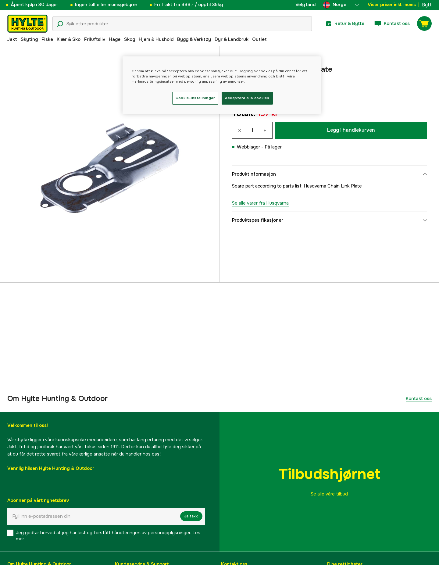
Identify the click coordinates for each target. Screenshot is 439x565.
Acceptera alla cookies (247, 98)
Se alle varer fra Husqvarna (260, 203)
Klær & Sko (68, 39)
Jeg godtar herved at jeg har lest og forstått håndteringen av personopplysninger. (108, 536)
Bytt (427, 5)
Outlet (259, 39)
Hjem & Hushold (156, 39)
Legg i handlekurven (351, 130)
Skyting (29, 39)
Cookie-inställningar (195, 98)
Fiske (47, 39)
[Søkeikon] (60, 24)
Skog (129, 39)
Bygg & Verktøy (194, 39)
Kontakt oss (419, 398)
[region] (222, 85)
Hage (114, 39)
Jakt (12, 39)
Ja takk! (191, 516)
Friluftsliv (94, 39)
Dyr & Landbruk (231, 39)
